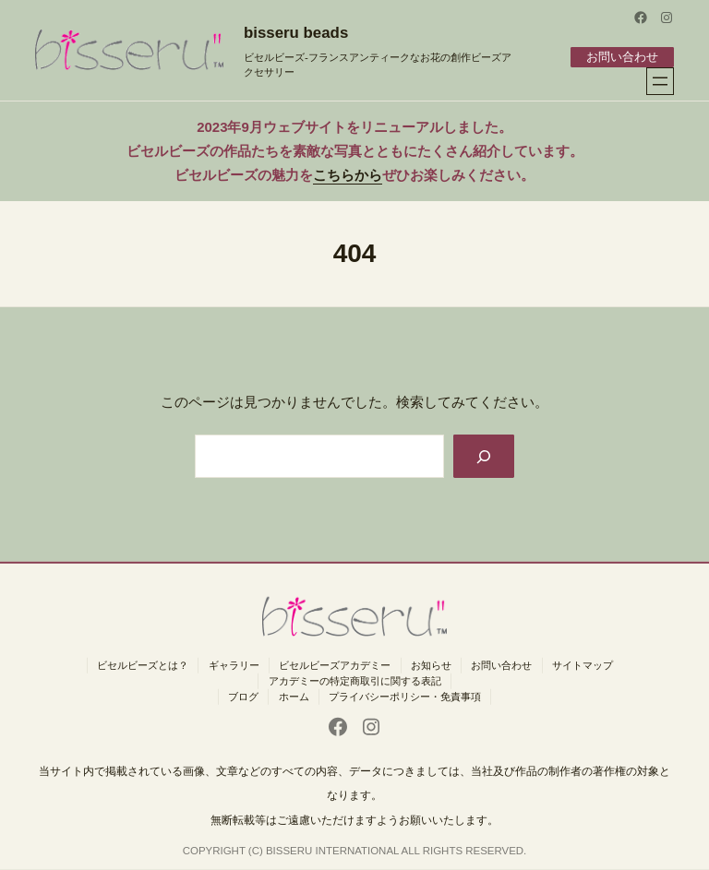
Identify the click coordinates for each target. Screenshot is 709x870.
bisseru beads (296, 33)
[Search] (482, 457)
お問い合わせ (621, 57)
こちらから (347, 175)
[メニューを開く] (660, 81)
